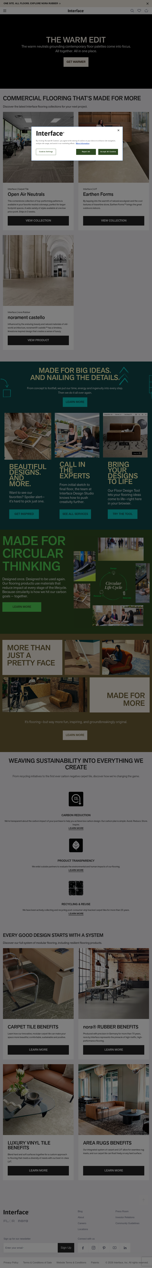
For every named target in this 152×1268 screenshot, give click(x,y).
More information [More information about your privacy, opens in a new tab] (83, 143)
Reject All (86, 152)
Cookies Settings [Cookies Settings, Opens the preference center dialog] (46, 152)
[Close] (118, 130)
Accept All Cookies (108, 152)
